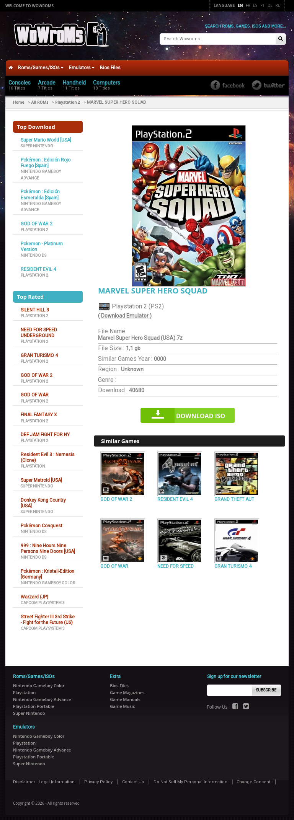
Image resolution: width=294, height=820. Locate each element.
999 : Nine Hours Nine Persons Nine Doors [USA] (48, 545)
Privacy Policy (98, 779)
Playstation (33, 464)
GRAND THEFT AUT (234, 496)
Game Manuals (125, 696)
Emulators (82, 65)
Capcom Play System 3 (43, 600)
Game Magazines (127, 690)
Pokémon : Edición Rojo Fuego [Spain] (45, 160)
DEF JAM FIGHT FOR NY (45, 432)
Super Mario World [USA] (46, 137)
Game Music (122, 703)
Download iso (200, 413)
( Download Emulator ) (125, 313)
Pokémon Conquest (41, 523)
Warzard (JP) (34, 594)
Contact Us (133, 779)
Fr (248, 5)
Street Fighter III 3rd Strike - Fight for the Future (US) (48, 617)
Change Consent (253, 779)
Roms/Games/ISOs (41, 65)
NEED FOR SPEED (175, 563)
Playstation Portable (33, 703)
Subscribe (266, 687)
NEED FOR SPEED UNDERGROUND (39, 330)
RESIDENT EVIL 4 (38, 266)
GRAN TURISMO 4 (39, 352)
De (270, 5)
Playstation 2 (67, 99)
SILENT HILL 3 (35, 307)
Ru (278, 5)
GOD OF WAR (35, 392)
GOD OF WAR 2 (36, 221)
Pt (262, 5)
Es (255, 5)
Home (18, 99)
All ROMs (40, 99)
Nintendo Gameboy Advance (42, 696)
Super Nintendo (37, 143)
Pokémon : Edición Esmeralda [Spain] (40, 191)
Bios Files (110, 65)
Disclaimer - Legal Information (44, 779)
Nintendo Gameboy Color (48, 581)
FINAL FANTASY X (39, 412)
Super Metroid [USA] (41, 477)
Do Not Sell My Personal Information (190, 779)
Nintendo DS (33, 253)
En (240, 5)
